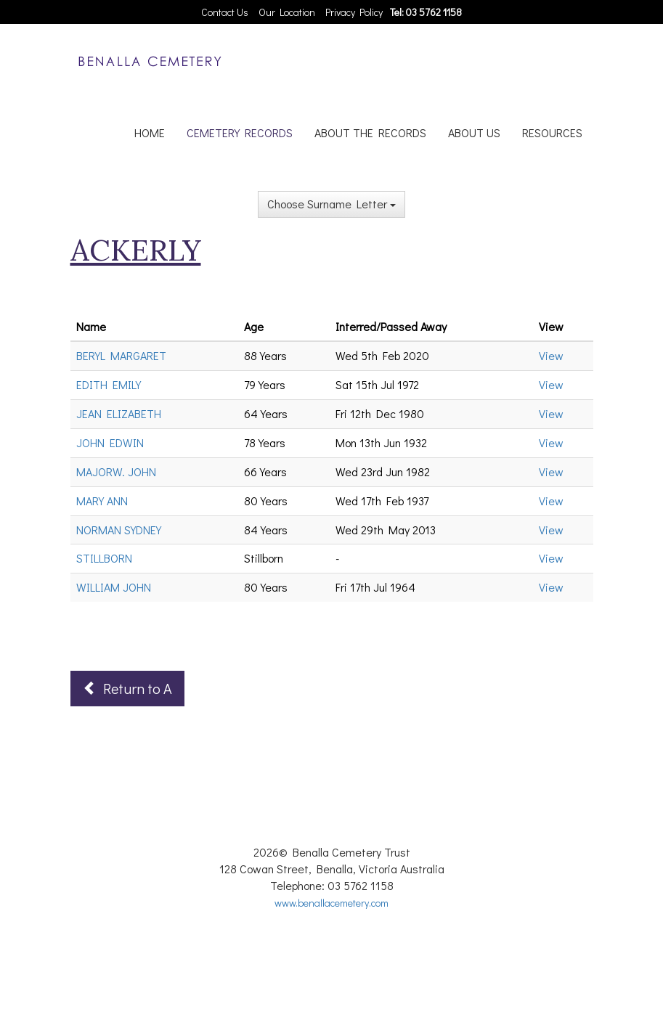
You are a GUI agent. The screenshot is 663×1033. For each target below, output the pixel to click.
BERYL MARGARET (121, 355)
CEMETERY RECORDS (240, 132)
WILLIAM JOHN (113, 587)
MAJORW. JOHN (116, 471)
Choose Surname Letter (331, 203)
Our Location (287, 12)
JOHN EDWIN (110, 442)
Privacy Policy (354, 12)
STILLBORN (104, 558)
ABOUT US (474, 132)
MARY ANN (102, 500)
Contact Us (224, 12)
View (551, 355)
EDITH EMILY (108, 384)
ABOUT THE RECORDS (370, 132)
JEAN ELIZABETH (118, 413)
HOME (149, 132)
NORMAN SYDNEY (118, 529)
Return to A (127, 688)
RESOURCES (552, 132)
